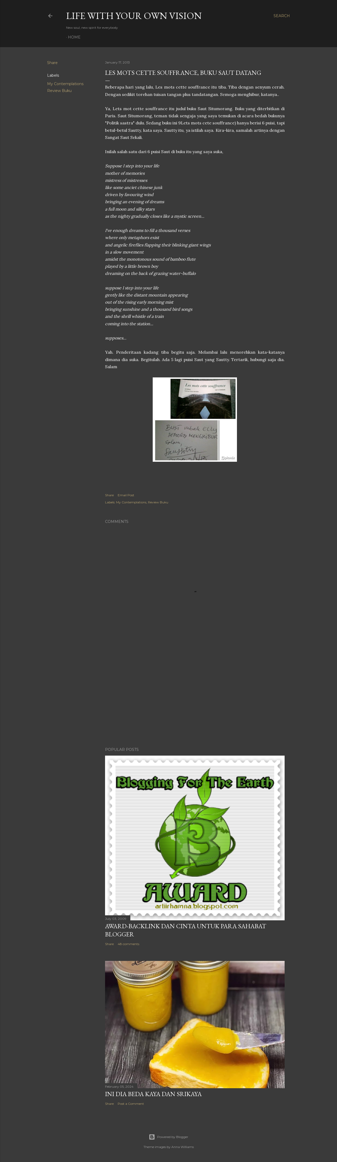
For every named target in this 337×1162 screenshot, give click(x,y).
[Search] (282, 15)
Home (74, 37)
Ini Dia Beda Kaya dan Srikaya (153, 1094)
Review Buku (59, 90)
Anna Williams (182, 1147)
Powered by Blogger (168, 1137)
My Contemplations (65, 83)
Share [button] (52, 62)
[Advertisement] (195, 697)
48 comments (128, 944)
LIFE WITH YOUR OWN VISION (134, 15)
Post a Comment (131, 1104)
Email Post (126, 495)
